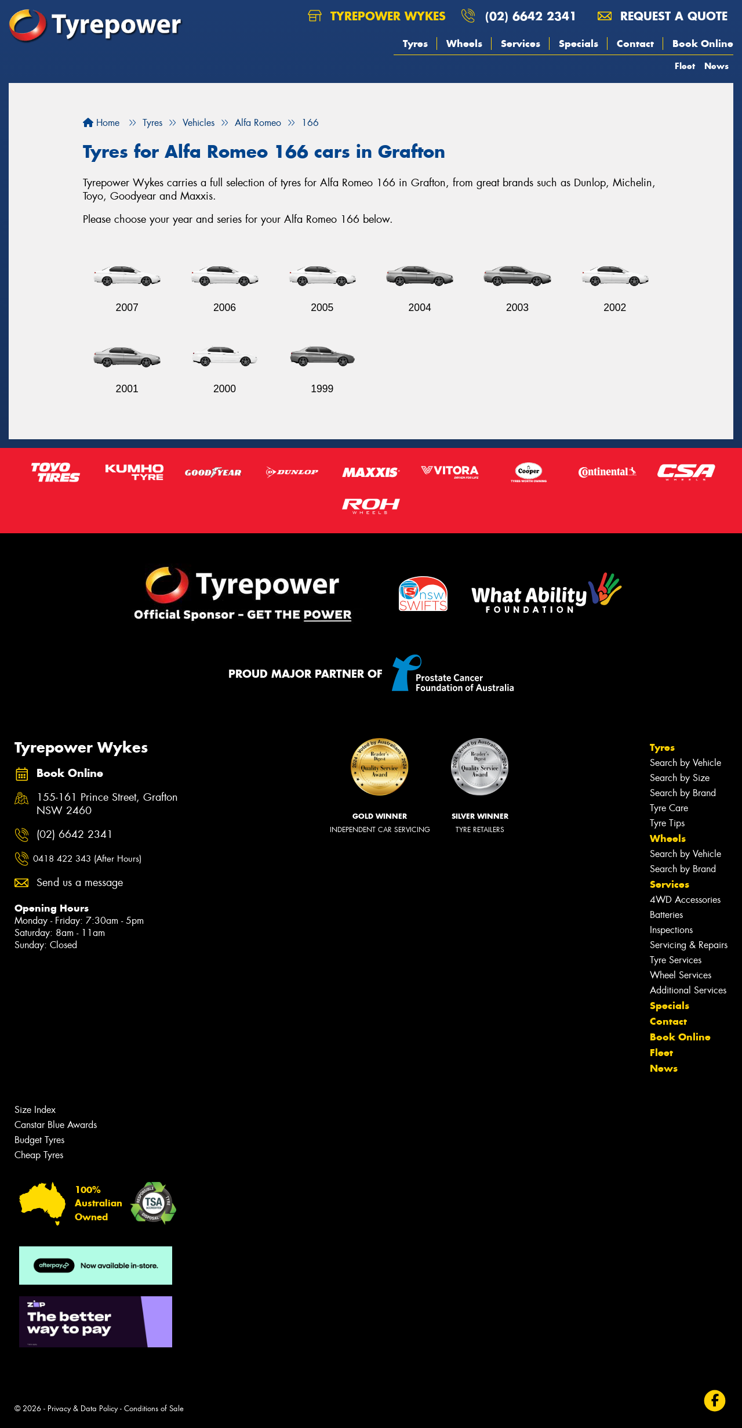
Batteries (666, 915)
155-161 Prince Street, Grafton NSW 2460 (107, 804)
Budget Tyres (39, 1140)
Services (520, 43)
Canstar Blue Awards (55, 1125)
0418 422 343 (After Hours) (87, 859)
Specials (578, 43)
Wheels (464, 43)
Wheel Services (680, 975)
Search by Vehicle (685, 763)
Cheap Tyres (38, 1155)
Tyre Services (675, 960)
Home (101, 123)
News (716, 65)
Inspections (671, 930)
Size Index (35, 1110)
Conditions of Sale (154, 1408)
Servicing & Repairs (689, 945)
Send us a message (80, 883)
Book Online (702, 43)
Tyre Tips (667, 823)
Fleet (685, 65)
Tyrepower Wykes (377, 16)
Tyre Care (669, 808)
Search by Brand (683, 793)
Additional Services (688, 990)
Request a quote (663, 16)
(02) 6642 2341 (531, 16)
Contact (635, 43)
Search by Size (680, 778)
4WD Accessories (685, 900)
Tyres (415, 43)
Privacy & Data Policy (83, 1408)
